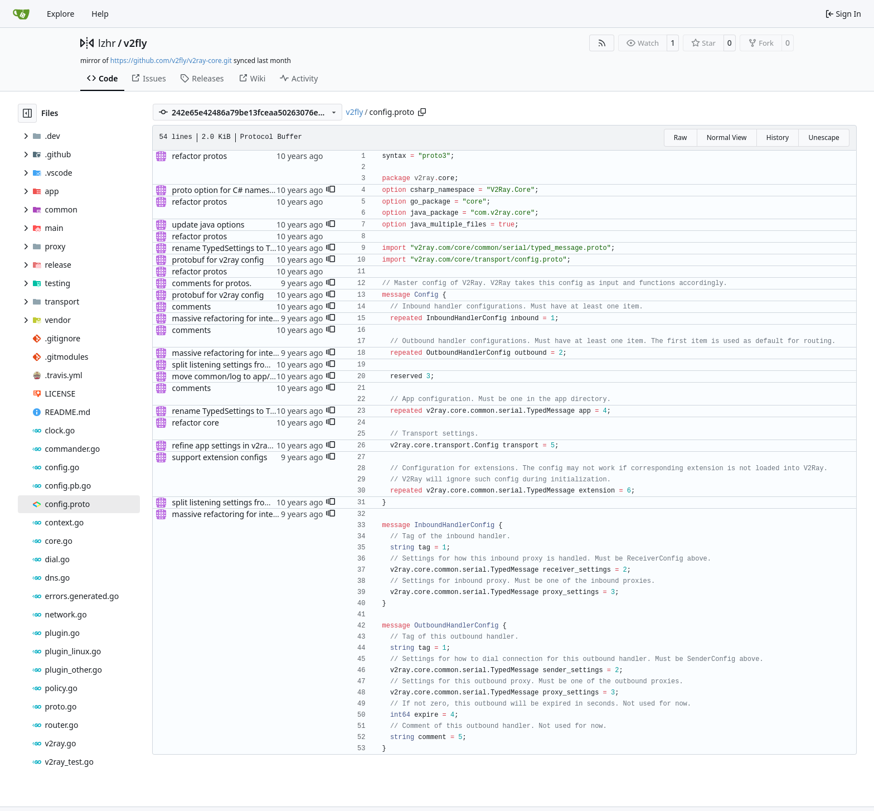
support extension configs (220, 457)
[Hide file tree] (27, 113)
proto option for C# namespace (229, 190)
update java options (208, 224)
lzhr (107, 43)
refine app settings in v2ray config (234, 445)
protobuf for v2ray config (218, 259)
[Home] (21, 14)
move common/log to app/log (226, 376)
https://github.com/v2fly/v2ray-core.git (171, 60)
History (777, 137)
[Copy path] (422, 112)
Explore (60, 13)
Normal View (727, 137)
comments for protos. (212, 283)
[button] (330, 190)
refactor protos (199, 156)
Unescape (823, 137)
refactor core (195, 422)
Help (100, 13)
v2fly (135, 43)
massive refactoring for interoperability (243, 318)
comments (191, 306)
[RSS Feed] (602, 43)
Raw (680, 137)
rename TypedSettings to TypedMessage (246, 248)
